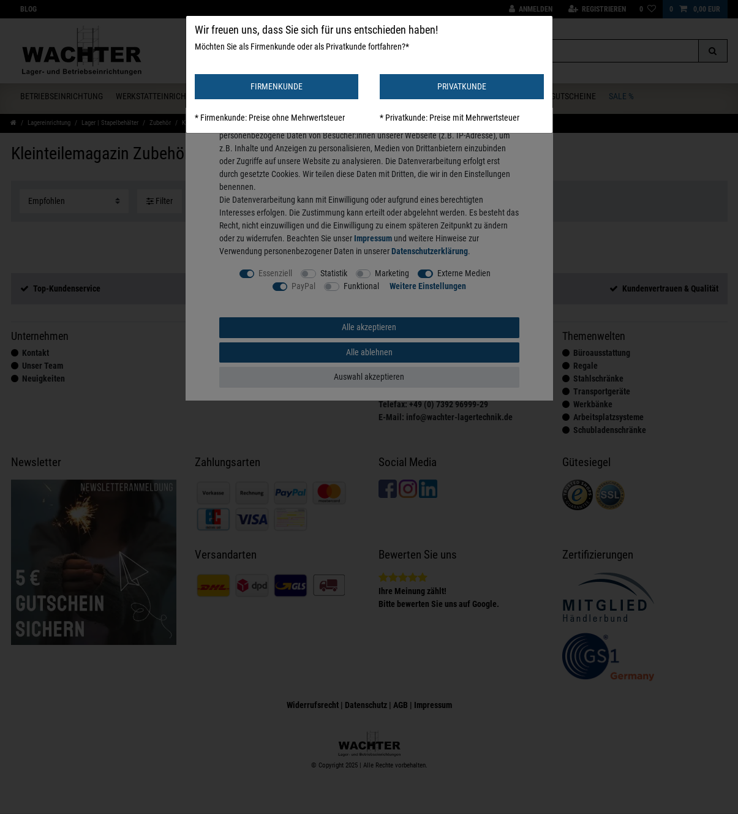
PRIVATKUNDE (461, 86)
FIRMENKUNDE (276, 86)
